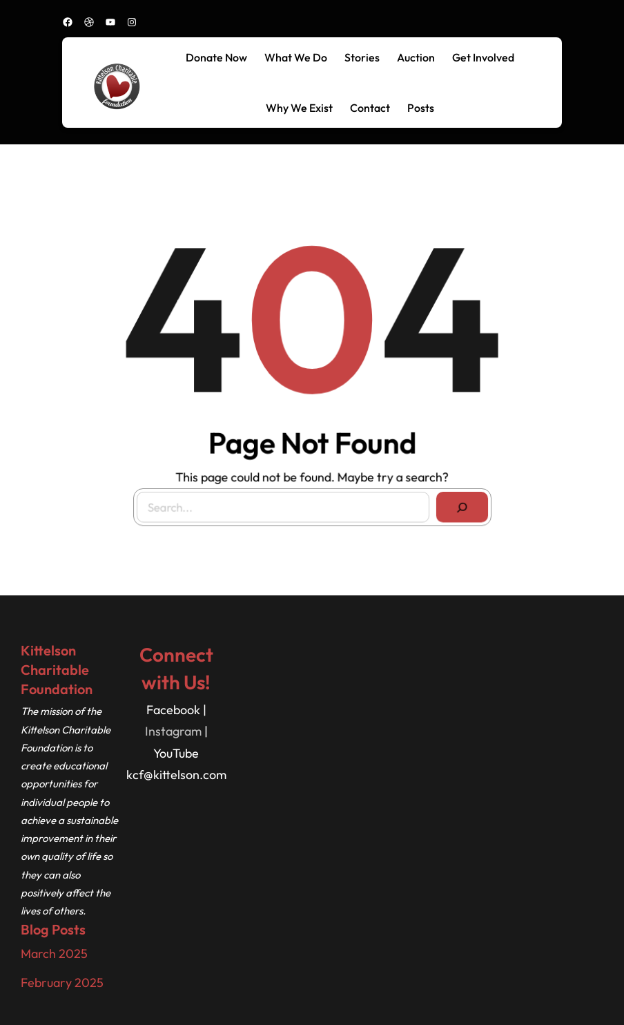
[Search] (459, 504)
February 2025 (62, 982)
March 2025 (54, 953)
